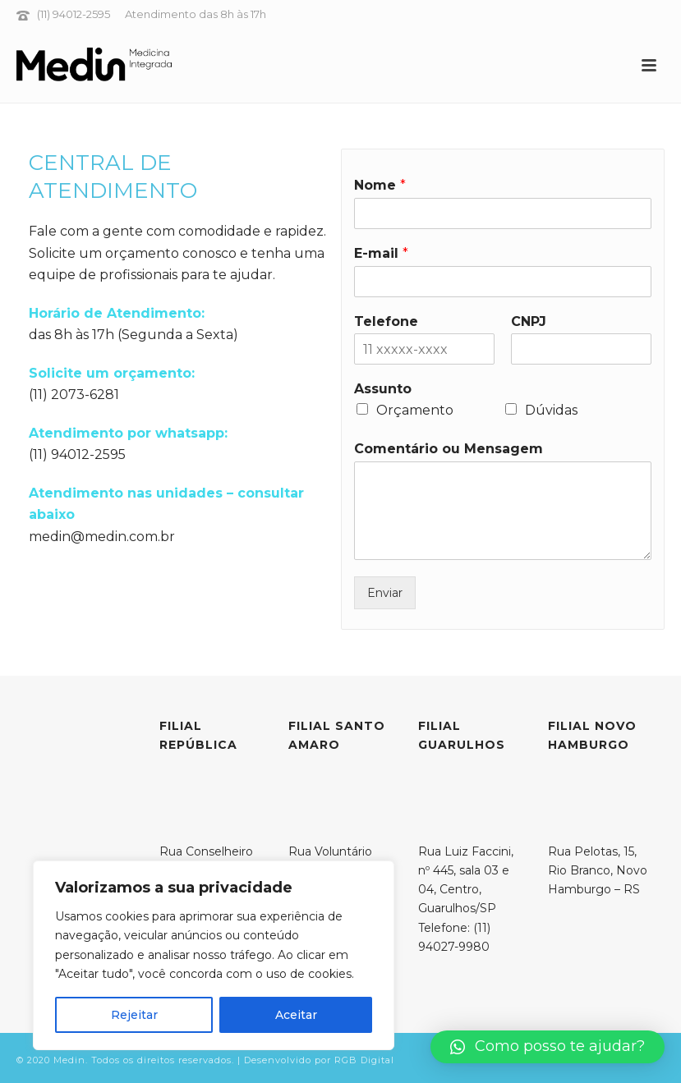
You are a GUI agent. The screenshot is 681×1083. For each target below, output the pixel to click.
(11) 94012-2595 (75, 14)
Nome (380, 185)
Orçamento (414, 410)
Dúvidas (551, 410)
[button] (547, 1046)
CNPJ (528, 321)
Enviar (385, 592)
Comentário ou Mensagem (448, 449)
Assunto (383, 389)
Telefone (386, 321)
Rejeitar (134, 1014)
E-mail (381, 253)
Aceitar (296, 1014)
